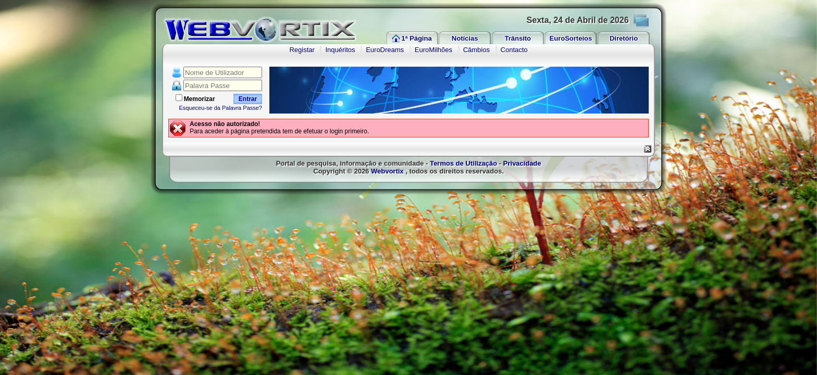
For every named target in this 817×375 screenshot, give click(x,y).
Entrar (248, 99)
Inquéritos (340, 50)
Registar (301, 50)
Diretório (624, 38)
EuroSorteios (571, 38)
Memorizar (199, 99)
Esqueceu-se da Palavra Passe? (220, 108)
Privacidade (522, 163)
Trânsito (517, 38)
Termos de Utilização (463, 163)
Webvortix (387, 171)
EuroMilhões (433, 50)
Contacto (514, 50)
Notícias (465, 38)
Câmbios (476, 50)
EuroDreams (385, 50)
